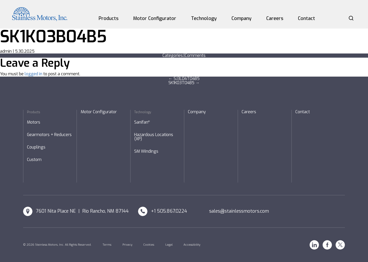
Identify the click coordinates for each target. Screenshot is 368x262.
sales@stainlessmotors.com (239, 211)
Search (351, 18)
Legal (169, 245)
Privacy (127, 245)
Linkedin (314, 245)
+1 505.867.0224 (169, 211)
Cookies (148, 245)
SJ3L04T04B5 (184, 78)
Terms (107, 245)
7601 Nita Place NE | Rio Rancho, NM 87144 (82, 211)
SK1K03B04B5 (53, 37)
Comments (195, 55)
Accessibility (191, 245)
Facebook (327, 245)
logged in (33, 74)
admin (6, 51)
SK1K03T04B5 (184, 82)
